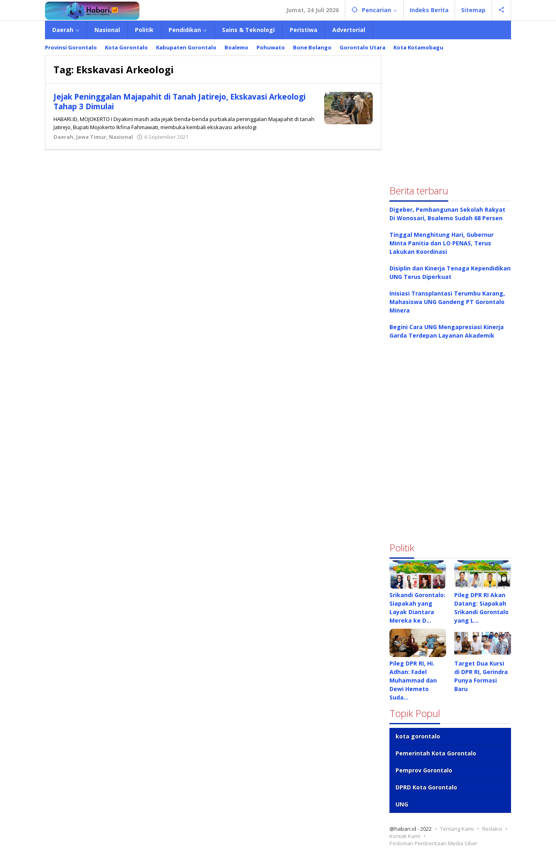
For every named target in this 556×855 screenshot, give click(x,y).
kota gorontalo (418, 736)
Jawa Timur (91, 136)
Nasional (121, 136)
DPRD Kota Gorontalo (426, 787)
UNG (402, 804)
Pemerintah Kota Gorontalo (436, 753)
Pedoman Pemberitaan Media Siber (433, 843)
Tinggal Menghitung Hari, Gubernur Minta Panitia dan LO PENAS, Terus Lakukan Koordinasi (441, 243)
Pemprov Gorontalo (424, 770)
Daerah (63, 136)
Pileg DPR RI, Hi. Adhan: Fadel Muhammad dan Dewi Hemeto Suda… (413, 680)
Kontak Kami (404, 836)
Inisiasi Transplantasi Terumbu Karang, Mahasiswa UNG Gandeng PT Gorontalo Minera (447, 301)
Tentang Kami (457, 828)
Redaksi (492, 828)
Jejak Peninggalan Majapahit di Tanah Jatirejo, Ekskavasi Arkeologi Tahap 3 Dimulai (174, 101)
